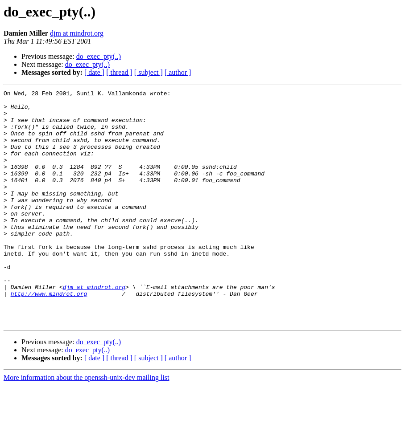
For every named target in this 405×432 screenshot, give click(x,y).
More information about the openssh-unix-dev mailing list (86, 424)
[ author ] (178, 72)
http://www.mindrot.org (49, 335)
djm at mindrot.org (76, 33)
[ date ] (94, 72)
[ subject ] (148, 72)
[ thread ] (119, 72)
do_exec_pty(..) (98, 56)
